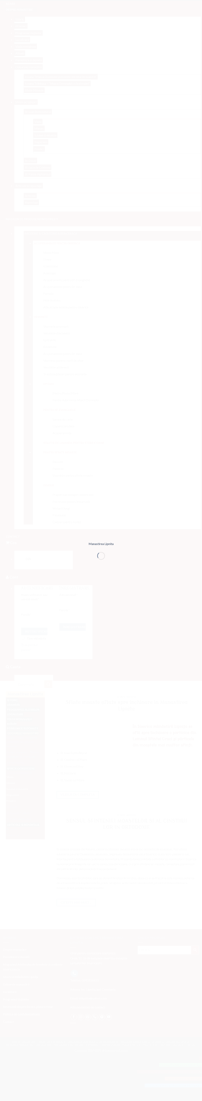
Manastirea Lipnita (101, 544)
